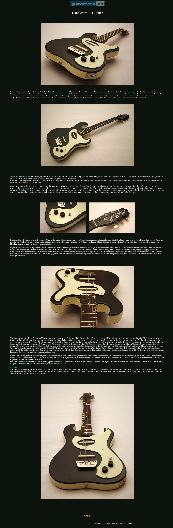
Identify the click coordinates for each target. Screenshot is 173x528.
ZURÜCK (87, 516)
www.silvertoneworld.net (25, 182)
